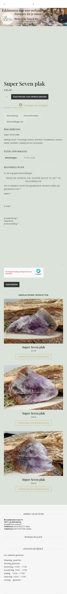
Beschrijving (12, 115)
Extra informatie (31, 115)
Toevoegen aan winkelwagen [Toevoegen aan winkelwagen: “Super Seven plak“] (33, 357)
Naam (7, 193)
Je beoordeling (11, 223)
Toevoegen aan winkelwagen (30, 97)
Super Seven (17, 107)
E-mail (7, 206)
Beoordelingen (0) (15, 121)
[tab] (12, 115)
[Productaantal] (7, 97)
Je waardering (11, 218)
